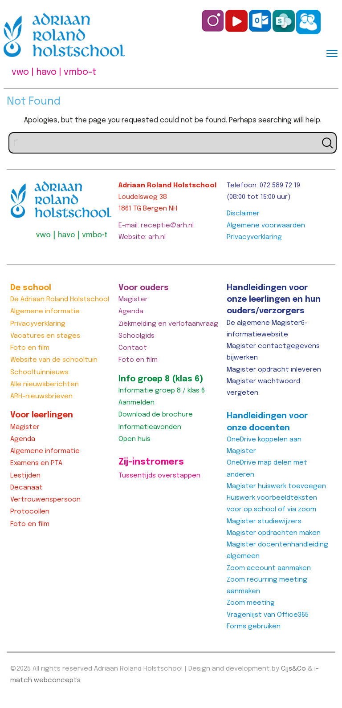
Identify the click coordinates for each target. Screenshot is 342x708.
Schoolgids (136, 336)
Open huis (134, 439)
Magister (25, 427)
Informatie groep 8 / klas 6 (161, 390)
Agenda (22, 439)
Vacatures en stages (45, 336)
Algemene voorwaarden (266, 225)
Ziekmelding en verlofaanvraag (168, 324)
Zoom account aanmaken (269, 568)
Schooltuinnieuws (39, 372)
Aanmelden (136, 402)
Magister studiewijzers (264, 521)
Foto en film (29, 348)
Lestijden (25, 475)
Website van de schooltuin (54, 360)
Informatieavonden (149, 427)
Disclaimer (243, 213)
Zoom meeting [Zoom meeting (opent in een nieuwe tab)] (251, 603)
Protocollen (29, 511)
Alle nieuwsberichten (44, 384)
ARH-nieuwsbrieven (41, 396)
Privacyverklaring (254, 237)
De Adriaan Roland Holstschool (59, 299)
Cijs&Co (293, 668)
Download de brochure (155, 414)
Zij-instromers (151, 462)
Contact (132, 348)
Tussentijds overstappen (159, 475)
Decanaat (26, 487)
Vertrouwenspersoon (45, 499)
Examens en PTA (36, 463)
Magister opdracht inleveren (274, 369)
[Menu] (332, 53)
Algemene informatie (45, 311)
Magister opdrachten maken (274, 533)
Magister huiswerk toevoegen (276, 486)
